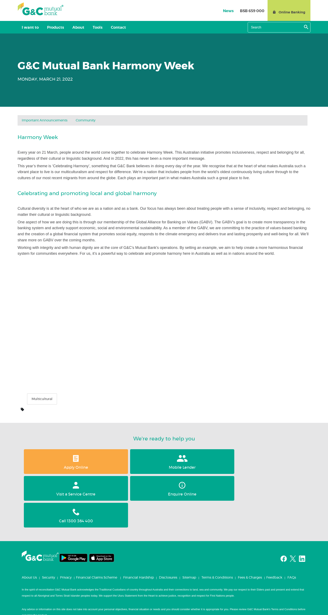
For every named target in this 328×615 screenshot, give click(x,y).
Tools (86, 28)
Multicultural (42, 399)
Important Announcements (44, 120)
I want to (28, 28)
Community (85, 120)
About (70, 28)
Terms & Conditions (217, 524)
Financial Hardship (138, 524)
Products (50, 28)
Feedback (274, 524)
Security (48, 524)
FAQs (291, 524)
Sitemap (189, 524)
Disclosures (168, 524)
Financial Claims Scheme (96, 524)
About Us (29, 524)
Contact (103, 28)
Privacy (66, 524)
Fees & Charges (250, 524)
